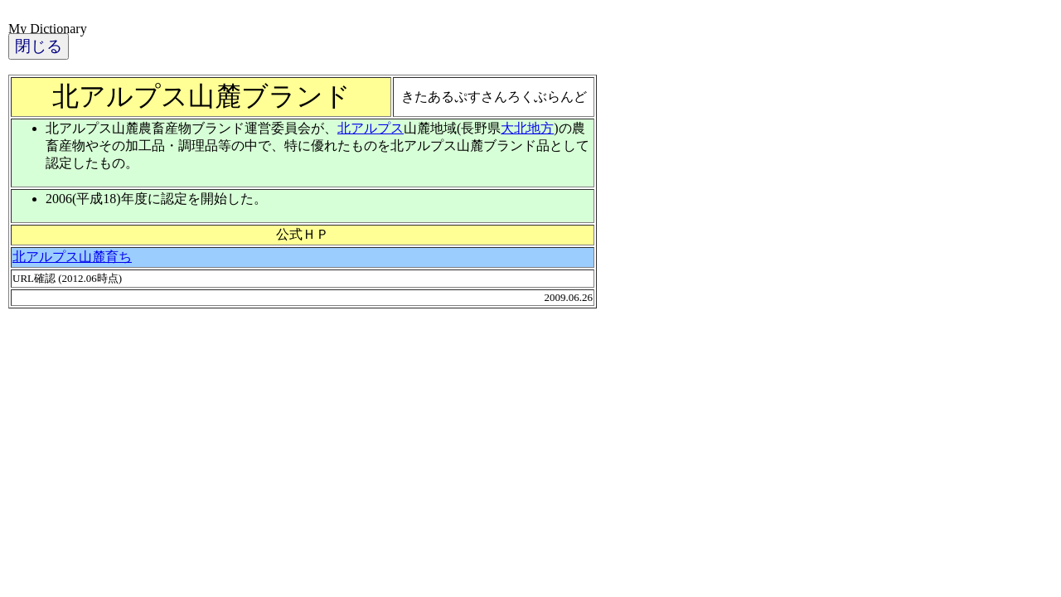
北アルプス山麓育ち (72, 257)
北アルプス (370, 128)
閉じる (38, 46)
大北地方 (527, 128)
